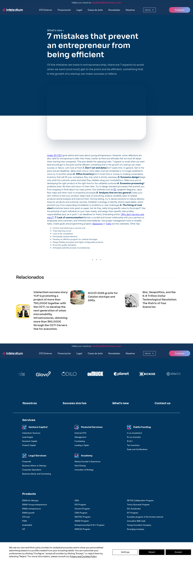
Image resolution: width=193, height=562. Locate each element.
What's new (54, 30)
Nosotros (130, 9)
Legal (79, 9)
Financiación (64, 9)
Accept (178, 552)
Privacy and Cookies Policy (83, 556)
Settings (125, 552)
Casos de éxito (95, 9)
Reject (151, 552)
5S (114, 189)
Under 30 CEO (54, 155)
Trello (108, 223)
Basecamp (98, 223)
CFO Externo (45, 9)
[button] (64, 10)
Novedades (114, 9)
